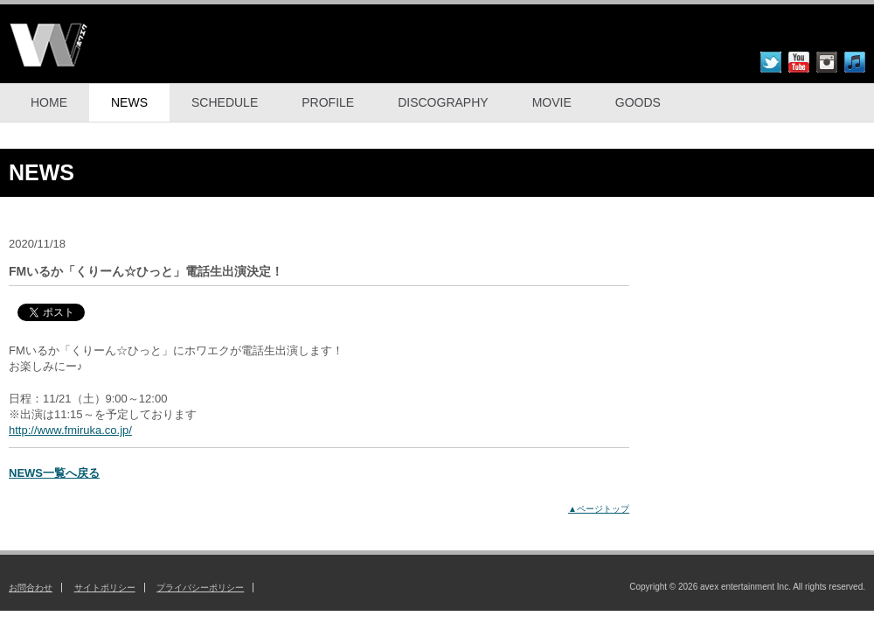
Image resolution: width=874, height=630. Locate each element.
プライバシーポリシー (200, 587)
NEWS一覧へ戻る (54, 473)
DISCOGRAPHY (443, 102)
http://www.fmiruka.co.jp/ (70, 430)
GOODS (638, 102)
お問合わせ (30, 587)
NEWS (129, 102)
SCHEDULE (224, 102)
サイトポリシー (104, 587)
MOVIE (552, 102)
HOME (49, 102)
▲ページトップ (598, 509)
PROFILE (328, 102)
